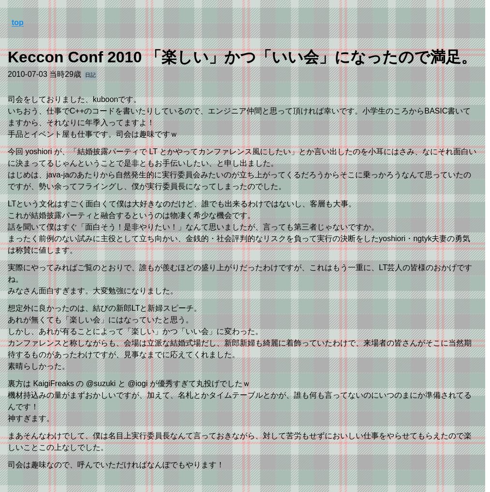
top (18, 22)
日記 (90, 75)
